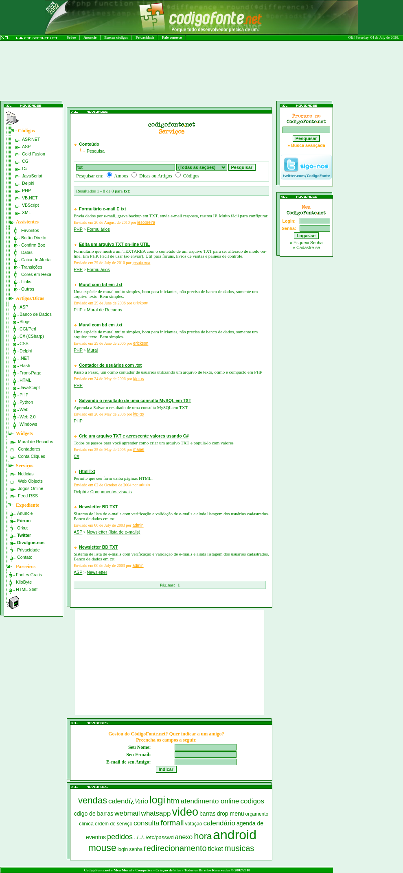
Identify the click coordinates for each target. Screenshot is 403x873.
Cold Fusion (33, 153)
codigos (252, 801)
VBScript (30, 205)
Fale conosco (172, 37)
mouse (102, 847)
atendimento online (210, 801)
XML (26, 212)
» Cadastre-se (306, 247)
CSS (24, 343)
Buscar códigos (116, 37)
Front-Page (30, 372)
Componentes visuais (111, 491)
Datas (27, 252)
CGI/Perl (28, 328)
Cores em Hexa (36, 274)
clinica (86, 823)
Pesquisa (96, 151)
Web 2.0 (28, 416)
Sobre (71, 37)
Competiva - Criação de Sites (158, 870)
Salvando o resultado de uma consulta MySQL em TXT (135, 400)
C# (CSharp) (32, 336)
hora (203, 836)
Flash (25, 365)
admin (144, 485)
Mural (92, 350)
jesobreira (146, 222)
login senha (130, 849)
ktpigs (138, 378)
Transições (31, 267)
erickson (140, 303)
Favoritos (30, 230)
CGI (26, 161)
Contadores (29, 448)
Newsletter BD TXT (98, 506)
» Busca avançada (306, 145)
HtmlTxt (87, 471)
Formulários (98, 229)
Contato (24, 557)
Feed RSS (28, 495)
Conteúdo (89, 144)
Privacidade (145, 37)
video (185, 812)
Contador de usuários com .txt (110, 365)
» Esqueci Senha (306, 242)
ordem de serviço (113, 824)
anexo (184, 837)
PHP (26, 190)
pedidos (120, 837)
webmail (127, 813)
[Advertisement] (158, 93)
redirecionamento (175, 848)
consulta (146, 823)
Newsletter (97, 572)
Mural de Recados (35, 441)
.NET (24, 358)
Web (24, 409)
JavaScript (32, 175)
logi (157, 799)
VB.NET (30, 197)
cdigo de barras (94, 813)
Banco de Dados (36, 314)
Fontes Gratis (29, 574)
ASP (26, 146)
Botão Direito (33, 237)
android (234, 834)
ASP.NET (31, 139)
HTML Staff (26, 589)
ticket (215, 848)
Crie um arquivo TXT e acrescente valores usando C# (133, 435)
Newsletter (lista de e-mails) (113, 531)
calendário (219, 823)
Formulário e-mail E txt (102, 208)
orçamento (257, 814)
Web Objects (30, 481)
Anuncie (89, 37)
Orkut (22, 527)
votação (193, 824)
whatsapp (156, 813)
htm (173, 800)
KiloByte (24, 582)
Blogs (25, 321)
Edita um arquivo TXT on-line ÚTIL (114, 244)
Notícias (26, 473)
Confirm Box (33, 245)
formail (172, 822)
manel (138, 449)
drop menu (230, 813)
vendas (92, 800)
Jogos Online (30, 488)
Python (26, 402)
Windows (28, 424)
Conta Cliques (31, 456)
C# (25, 168)
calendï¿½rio (128, 801)
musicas (239, 848)
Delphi (28, 183)
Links (26, 281)
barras (207, 813)
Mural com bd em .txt (101, 284)
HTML (25, 380)
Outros (27, 289)
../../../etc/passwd (154, 837)
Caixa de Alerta (35, 259)
